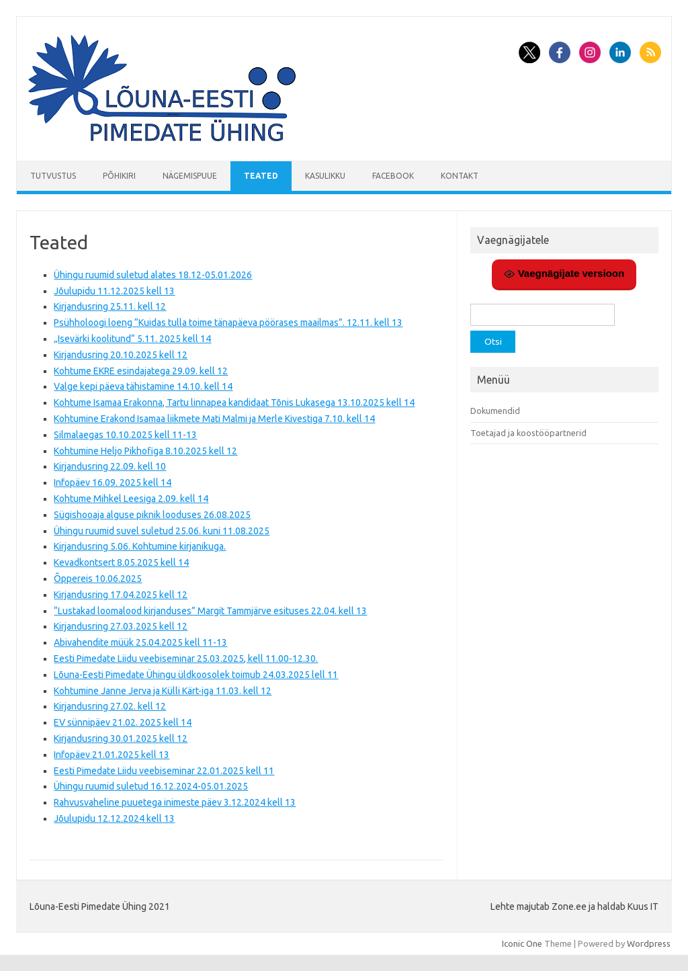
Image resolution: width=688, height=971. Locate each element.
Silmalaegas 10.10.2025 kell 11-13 (125, 434)
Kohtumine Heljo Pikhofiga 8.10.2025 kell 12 (145, 451)
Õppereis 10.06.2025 (98, 578)
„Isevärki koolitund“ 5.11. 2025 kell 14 (132, 338)
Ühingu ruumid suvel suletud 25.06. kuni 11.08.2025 (161, 530)
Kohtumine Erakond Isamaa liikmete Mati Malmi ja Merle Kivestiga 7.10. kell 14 (214, 418)
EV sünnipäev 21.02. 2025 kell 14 (122, 722)
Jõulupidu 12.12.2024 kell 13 (114, 818)
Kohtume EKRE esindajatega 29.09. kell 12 (141, 371)
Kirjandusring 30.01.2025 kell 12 (120, 738)
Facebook (393, 175)
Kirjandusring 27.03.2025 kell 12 (120, 626)
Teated (261, 175)
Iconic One (522, 943)
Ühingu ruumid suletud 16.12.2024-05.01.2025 (151, 786)
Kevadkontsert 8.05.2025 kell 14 (121, 562)
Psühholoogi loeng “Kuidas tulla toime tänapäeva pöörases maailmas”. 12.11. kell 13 (228, 322)
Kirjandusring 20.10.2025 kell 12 (120, 354)
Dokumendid (495, 410)
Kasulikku (325, 175)
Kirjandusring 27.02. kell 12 (110, 706)
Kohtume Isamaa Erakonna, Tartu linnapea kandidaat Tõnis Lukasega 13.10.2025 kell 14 (234, 402)
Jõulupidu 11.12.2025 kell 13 (114, 291)
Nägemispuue (190, 175)
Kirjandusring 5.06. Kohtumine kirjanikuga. (140, 546)
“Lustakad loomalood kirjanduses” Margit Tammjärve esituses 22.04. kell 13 (210, 610)
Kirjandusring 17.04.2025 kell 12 (120, 594)
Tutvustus (53, 175)
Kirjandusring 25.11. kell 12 (110, 306)
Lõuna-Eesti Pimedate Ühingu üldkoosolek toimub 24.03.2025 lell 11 (196, 674)
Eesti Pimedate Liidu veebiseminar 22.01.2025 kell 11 (164, 770)
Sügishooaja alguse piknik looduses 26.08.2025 (152, 514)
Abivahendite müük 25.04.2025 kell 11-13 (140, 642)
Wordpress (649, 943)
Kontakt (459, 175)
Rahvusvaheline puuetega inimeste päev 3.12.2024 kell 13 (175, 802)
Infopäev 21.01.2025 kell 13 (111, 754)
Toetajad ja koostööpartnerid (528, 432)
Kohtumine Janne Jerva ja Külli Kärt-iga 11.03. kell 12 (162, 690)
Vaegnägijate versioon (564, 273)
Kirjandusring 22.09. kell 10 (110, 466)
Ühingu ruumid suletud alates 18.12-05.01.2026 (153, 274)
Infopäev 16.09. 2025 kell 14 (112, 482)
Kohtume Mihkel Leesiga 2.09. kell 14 (131, 498)
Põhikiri (119, 175)
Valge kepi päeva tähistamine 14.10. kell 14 (143, 386)
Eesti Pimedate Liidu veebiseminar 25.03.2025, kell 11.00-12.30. (186, 658)
